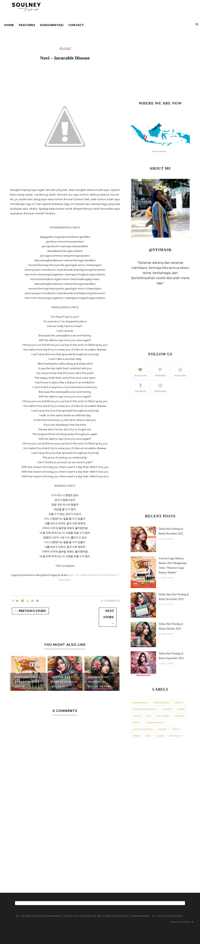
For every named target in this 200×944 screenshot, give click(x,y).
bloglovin (140, 372)
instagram (180, 372)
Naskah (162, 729)
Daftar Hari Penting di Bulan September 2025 (171, 656)
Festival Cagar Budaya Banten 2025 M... (28, 682)
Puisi (148, 736)
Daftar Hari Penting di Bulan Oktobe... (101, 682)
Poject (176, 729)
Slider (160, 736)
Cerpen (181, 709)
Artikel (65, 48)
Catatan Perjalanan (145, 709)
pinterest (160, 372)
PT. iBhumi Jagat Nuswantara (38, 915)
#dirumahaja (140, 702)
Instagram (160, 387)
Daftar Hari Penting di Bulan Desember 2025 (171, 531)
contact (76, 25)
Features (27, 25)
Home (9, 25)
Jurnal (137, 722)
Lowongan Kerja (143, 729)
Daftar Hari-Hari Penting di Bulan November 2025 (174, 597)
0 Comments (110, 600)
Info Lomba (163, 716)
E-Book (137, 716)
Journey (180, 716)
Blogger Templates (113, 915)
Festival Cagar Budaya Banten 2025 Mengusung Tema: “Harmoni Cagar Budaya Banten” (172, 565)
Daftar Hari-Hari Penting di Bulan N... (65, 682)
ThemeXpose (140, 915)
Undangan (175, 736)
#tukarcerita (161, 702)
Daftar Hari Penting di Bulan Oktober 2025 (171, 626)
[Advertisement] (160, 67)
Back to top (182, 922)
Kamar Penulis (155, 722)
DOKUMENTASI (51, 25)
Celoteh (167, 709)
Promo (136, 736)
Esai (148, 716)
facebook (140, 387)
